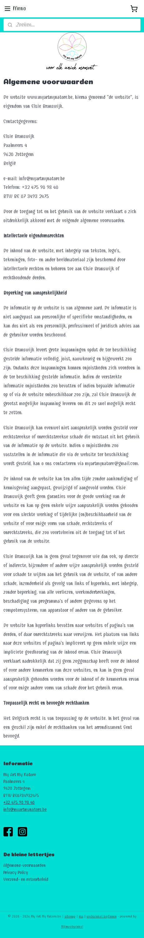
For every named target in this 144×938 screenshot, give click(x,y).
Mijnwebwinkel (72, 927)
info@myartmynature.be (25, 809)
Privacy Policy (15, 872)
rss (81, 916)
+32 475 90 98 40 (19, 802)
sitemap (70, 916)
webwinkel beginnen (102, 916)
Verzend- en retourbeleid (25, 879)
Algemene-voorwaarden (24, 865)
